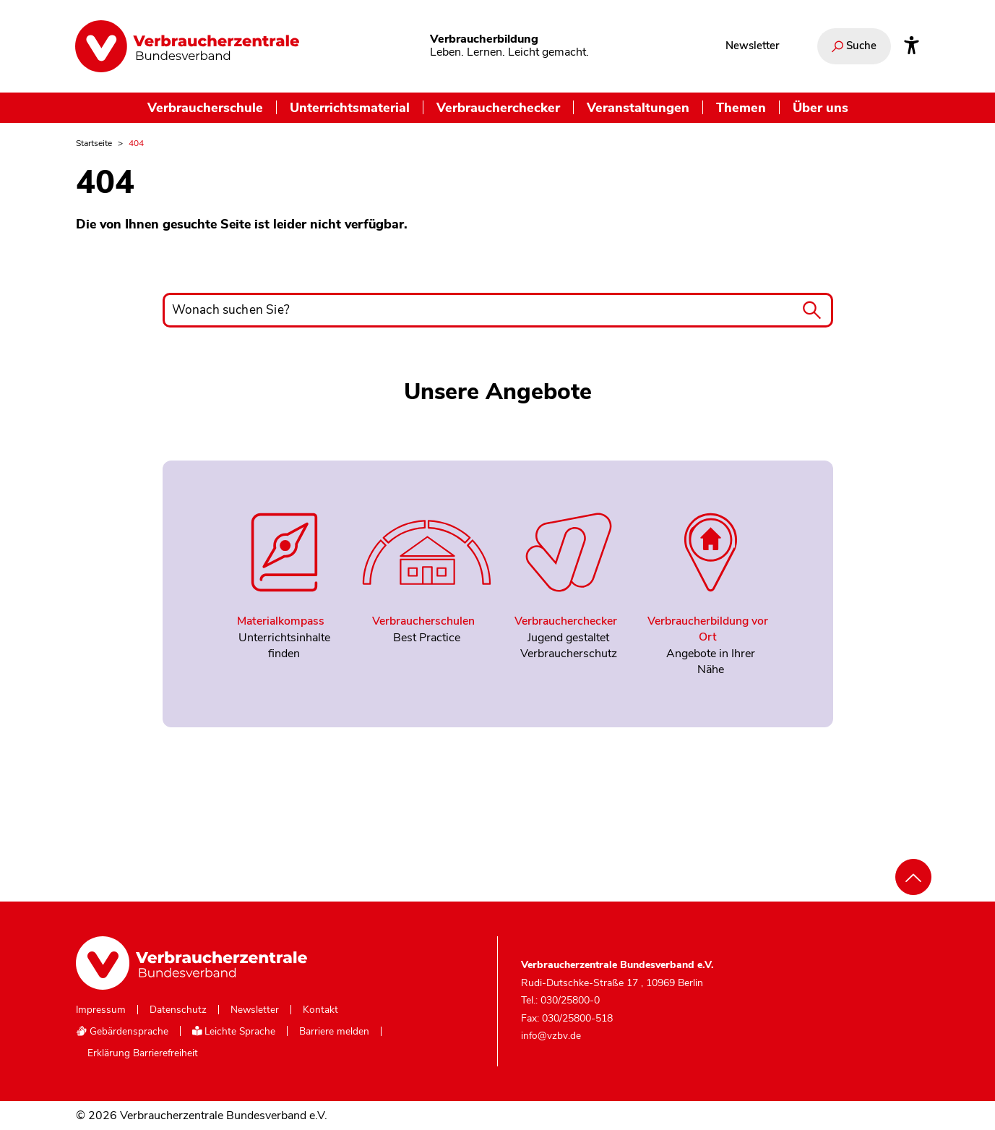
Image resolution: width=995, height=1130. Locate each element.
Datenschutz (178, 1010)
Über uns (820, 107)
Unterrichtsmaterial (350, 107)
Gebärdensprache (122, 1031)
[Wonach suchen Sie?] (498, 310)
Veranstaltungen (638, 107)
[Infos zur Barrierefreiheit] (912, 46)
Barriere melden (334, 1032)
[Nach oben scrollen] (913, 877)
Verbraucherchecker (498, 107)
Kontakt (320, 1010)
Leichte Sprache (234, 1031)
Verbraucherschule (205, 107)
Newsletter (752, 45)
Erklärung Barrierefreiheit (142, 1053)
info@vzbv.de (551, 1036)
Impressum (101, 1010)
